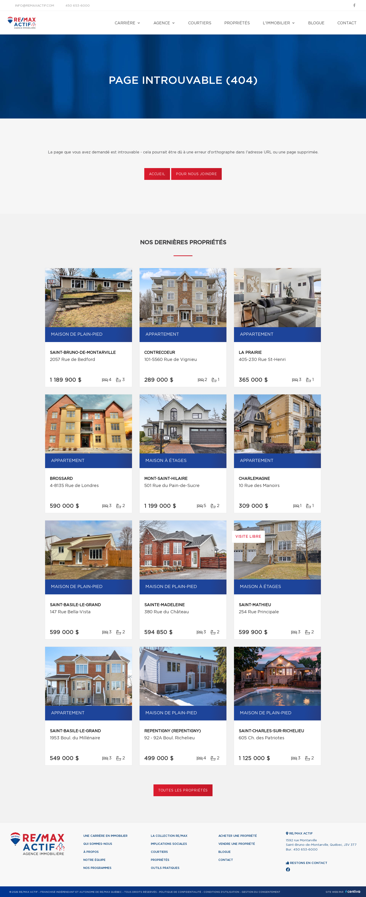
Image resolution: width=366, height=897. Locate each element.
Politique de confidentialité (180, 892)
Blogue (316, 23)
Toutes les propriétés (183, 790)
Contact (347, 23)
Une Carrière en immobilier (105, 835)
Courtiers (199, 23)
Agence (161, 23)
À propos (91, 851)
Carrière (125, 23)
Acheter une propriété (237, 835)
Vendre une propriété (236, 843)
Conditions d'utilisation (221, 892)
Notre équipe (94, 860)
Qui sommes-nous (97, 843)
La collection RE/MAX (169, 835)
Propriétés (237, 23)
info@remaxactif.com (34, 5)
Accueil (157, 174)
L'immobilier (276, 23)
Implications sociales (169, 843)
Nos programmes (97, 868)
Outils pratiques (165, 868)
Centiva (352, 891)
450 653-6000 (77, 5)
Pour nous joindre (196, 174)
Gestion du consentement (261, 892)
